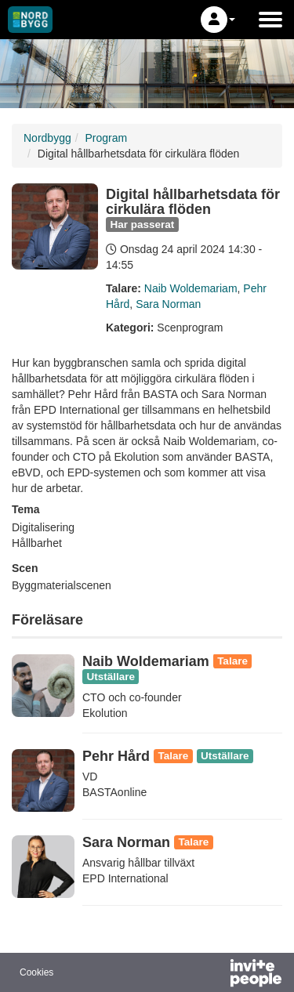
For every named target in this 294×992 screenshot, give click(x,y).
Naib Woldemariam (191, 288)
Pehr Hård (116, 756)
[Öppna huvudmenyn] (270, 19)
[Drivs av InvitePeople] (214, 974)
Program (106, 138)
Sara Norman (168, 304)
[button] (218, 19)
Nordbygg (47, 138)
